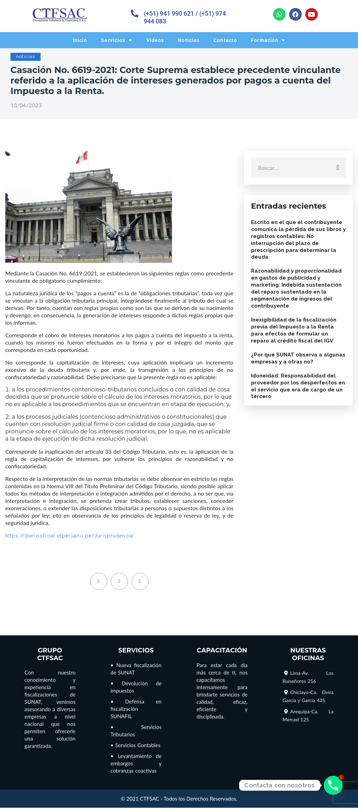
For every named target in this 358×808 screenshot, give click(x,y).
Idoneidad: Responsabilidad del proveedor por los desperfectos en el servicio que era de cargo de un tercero (298, 386)
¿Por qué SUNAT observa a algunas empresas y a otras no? (298, 358)
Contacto (225, 40)
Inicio (80, 40)
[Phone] (333, 785)
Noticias (189, 40)
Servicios (116, 40)
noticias (25, 56)
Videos (155, 40)
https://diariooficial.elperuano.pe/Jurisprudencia (69, 536)
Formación (268, 40)
